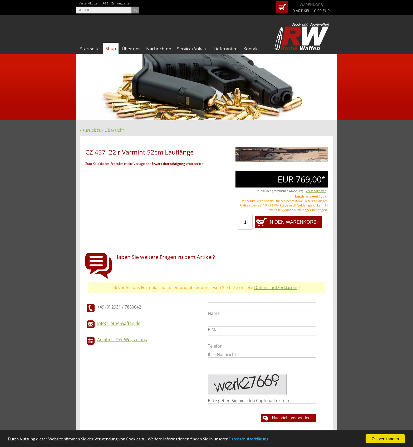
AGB (105, 3)
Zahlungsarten (121, 3)
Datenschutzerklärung (276, 287)
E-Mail (214, 330)
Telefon (215, 346)
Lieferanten (226, 49)
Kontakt (251, 49)
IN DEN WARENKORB (292, 222)
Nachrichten (158, 49)
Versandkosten (89, 3)
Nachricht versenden (291, 418)
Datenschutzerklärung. (249, 439)
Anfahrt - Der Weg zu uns (122, 340)
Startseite (90, 49)
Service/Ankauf (192, 49)
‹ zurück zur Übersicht (102, 130)
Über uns (131, 49)
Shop (111, 48)
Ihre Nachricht (222, 354)
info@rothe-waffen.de (118, 323)
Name (214, 313)
